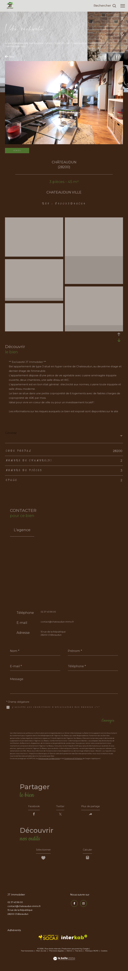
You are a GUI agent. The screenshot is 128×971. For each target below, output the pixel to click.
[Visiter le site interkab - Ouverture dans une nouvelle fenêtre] (74, 939)
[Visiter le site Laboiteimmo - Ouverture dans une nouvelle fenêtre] (64, 959)
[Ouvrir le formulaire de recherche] (105, 5)
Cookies (104, 954)
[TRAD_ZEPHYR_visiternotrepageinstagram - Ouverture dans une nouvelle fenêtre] (82, 905)
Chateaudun (79, 43)
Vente (49, 43)
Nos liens (79, 953)
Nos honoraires (27, 953)
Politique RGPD (91, 953)
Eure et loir (62, 43)
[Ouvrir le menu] (122, 6)
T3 (109, 43)
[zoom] (34, 219)
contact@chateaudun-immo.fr (57, 621)
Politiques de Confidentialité (49, 758)
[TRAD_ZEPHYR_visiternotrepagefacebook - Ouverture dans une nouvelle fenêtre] (73, 905)
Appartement (97, 43)
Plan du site (41, 953)
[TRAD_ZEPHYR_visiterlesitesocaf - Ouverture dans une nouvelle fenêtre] (48, 940)
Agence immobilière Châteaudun (24, 43)
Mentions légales (56, 953)
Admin (69, 953)
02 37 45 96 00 (48, 611)
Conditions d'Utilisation (73, 758)
